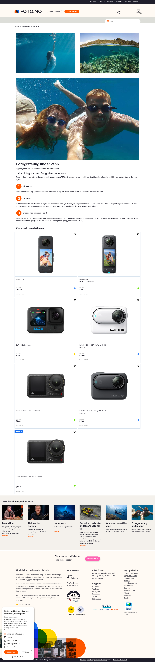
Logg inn (119, 10)
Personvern (128, 586)
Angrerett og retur (130, 576)
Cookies (127, 588)
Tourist (126, 598)
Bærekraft (127, 596)
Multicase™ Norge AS (120, 660)
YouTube (95, 589)
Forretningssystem (86, 660)
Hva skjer (128, 1)
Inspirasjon (119, 1)
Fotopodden (96, 599)
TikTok (94, 596)
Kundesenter (93, 1)
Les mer (4, 535)
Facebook (96, 594)
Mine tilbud (128, 593)
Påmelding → (92, 559)
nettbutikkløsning (101, 660)
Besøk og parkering (131, 573)
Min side (102, 1)
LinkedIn (95, 587)
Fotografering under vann (30, 26)
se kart (111, 573)
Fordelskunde (129, 578)
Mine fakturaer (129, 591)
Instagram (96, 592)
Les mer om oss (24, 605)
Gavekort (110, 1)
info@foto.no (75, 578)
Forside (17, 26)
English (135, 1)
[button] (77, 596)
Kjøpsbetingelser (130, 583)
